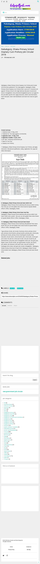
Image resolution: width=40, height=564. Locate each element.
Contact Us (28, 546)
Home (2, 46)
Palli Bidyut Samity (8, 444)
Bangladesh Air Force (9, 412)
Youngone (6, 459)
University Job (7, 456)
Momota (6, 441)
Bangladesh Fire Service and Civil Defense (13, 417)
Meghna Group (7, 440)
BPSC (5, 409)
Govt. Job (7, 46)
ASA (5, 402)
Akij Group (6, 407)
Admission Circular (8, 406)
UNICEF (5, 454)
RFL (4, 448)
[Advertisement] (14, 71)
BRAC (5, 411)
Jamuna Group (7, 433)
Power (5, 446)
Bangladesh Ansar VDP (9, 414)
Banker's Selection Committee (10, 427)
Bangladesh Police (8, 422)
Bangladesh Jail (7, 419)
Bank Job (6, 425)
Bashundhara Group (8, 428)
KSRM (5, 436)
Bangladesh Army (8, 415)
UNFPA (5, 452)
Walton (5, 457)
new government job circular (13, 391)
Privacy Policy (11, 549)
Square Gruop (7, 451)
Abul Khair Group (8, 404)
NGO (5, 443)
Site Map (29, 549)
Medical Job (6, 438)
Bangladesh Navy (8, 420)
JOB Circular (13, 46)
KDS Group (6, 435)
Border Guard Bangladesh (10, 430)
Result (5, 449)
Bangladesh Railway (8, 423)
